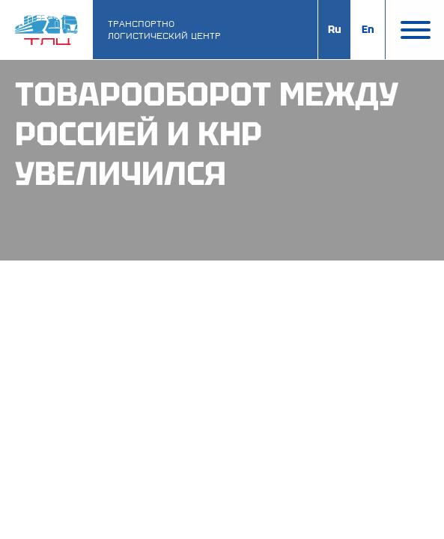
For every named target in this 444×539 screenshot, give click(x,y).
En (368, 29)
